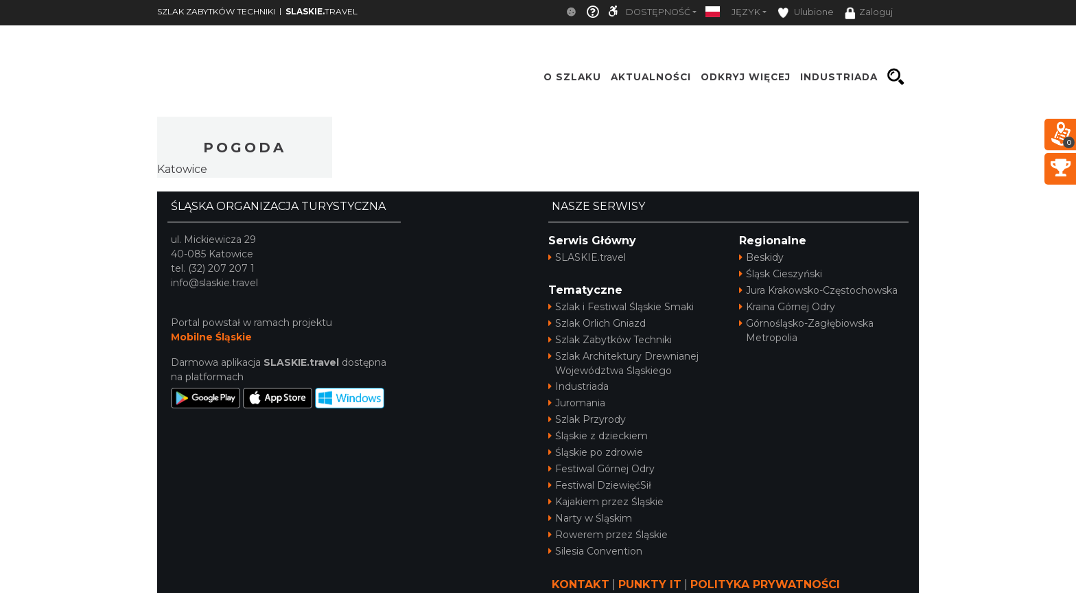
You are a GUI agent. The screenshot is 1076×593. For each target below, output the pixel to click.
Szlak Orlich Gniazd (597, 323)
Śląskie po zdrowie (595, 452)
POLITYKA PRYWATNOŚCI (765, 584)
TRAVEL (321, 11)
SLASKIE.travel (587, 257)
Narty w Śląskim (590, 518)
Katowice (182, 169)
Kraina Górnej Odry (787, 307)
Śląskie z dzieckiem (598, 436)
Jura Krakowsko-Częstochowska (818, 290)
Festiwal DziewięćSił (599, 485)
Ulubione (805, 13)
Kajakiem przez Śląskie (606, 502)
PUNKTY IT (649, 584)
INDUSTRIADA (839, 76)
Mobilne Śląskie (211, 337)
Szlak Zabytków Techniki (610, 340)
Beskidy (761, 257)
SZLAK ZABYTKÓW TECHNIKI (216, 11)
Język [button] (746, 12)
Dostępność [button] (658, 12)
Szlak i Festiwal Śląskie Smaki (621, 307)
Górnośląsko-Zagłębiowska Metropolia (806, 330)
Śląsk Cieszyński (780, 274)
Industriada (578, 386)
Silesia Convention (595, 551)
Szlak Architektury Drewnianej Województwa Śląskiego (623, 363)
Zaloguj (869, 13)
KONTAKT (580, 584)
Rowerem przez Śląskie (608, 534)
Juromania (576, 403)
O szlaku (572, 76)
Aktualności (651, 76)
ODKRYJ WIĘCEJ (746, 76)
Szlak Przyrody (587, 419)
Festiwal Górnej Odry (601, 469)
